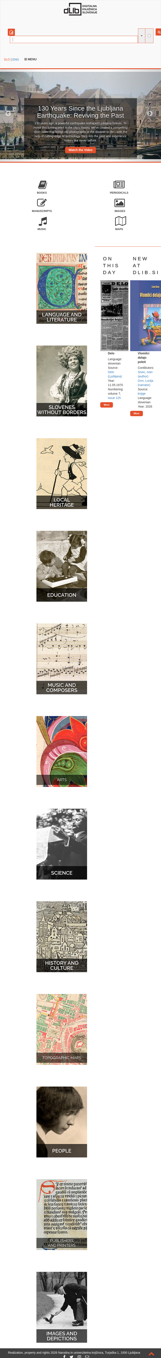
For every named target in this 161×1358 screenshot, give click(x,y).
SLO (7, 59)
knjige (142, 393)
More (106, 404)
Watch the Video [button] (80, 150)
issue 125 (114, 398)
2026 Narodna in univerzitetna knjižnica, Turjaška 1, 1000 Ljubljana (95, 1352)
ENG (15, 59)
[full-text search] (149, 35)
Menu (30, 59)
